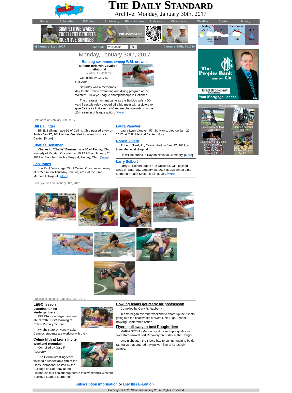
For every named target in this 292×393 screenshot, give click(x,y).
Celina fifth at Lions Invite (55, 339)
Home (44, 21)
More (246, 22)
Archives (112, 22)
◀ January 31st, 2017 (49, 46)
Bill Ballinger (44, 126)
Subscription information (96, 384)
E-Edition (89, 21)
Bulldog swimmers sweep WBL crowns (114, 62)
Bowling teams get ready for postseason (150, 304)
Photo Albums (134, 21)
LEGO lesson (44, 304)
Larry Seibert (127, 162)
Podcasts (157, 22)
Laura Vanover (128, 126)
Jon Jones (42, 164)
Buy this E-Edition (138, 384)
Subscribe (66, 21)
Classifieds (180, 22)
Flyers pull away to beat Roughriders (147, 327)
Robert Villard (127, 141)
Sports (223, 21)
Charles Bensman (48, 145)
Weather (202, 21)
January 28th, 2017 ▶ (179, 46)
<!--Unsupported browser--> (228, 129)
